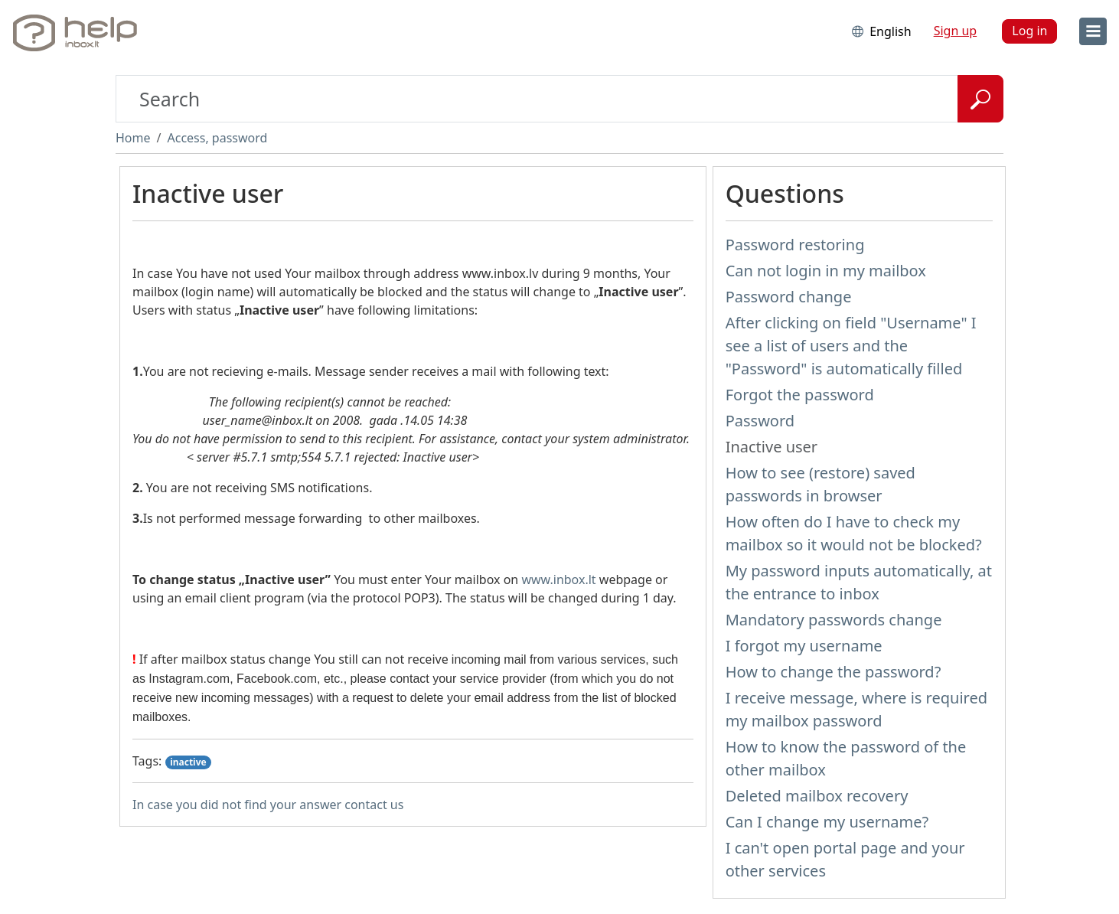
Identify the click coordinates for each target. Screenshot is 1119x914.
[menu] (1093, 31)
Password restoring (795, 244)
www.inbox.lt (558, 579)
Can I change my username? (827, 821)
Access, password (217, 137)
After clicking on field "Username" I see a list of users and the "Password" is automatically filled (851, 345)
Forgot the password (800, 394)
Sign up (955, 30)
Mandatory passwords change (834, 619)
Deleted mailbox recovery (817, 795)
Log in (1029, 30)
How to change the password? (833, 671)
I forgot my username (804, 645)
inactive (188, 762)
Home (133, 137)
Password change (789, 296)
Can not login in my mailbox (826, 270)
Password (760, 420)
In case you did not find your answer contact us (267, 804)
